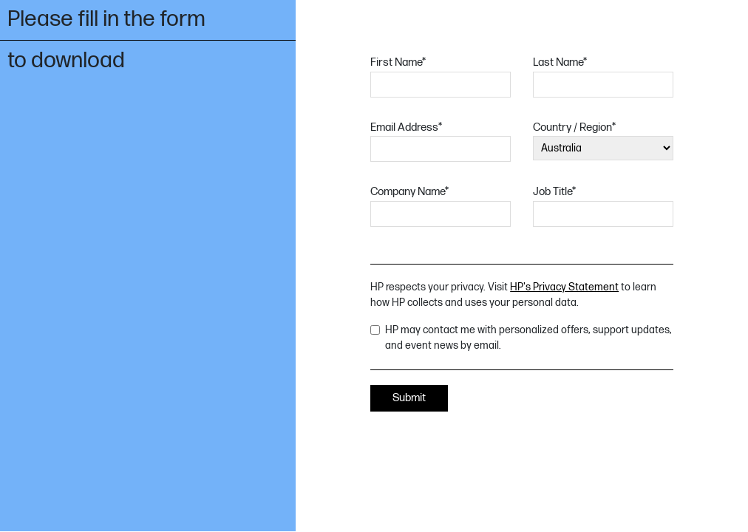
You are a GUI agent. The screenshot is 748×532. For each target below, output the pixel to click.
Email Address (406, 127)
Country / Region (574, 127)
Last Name (560, 62)
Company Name (409, 191)
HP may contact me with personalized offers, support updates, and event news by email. (528, 338)
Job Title (554, 191)
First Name (398, 62)
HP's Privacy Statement (564, 287)
